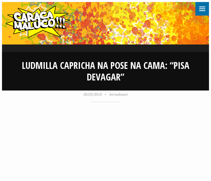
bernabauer (118, 94)
